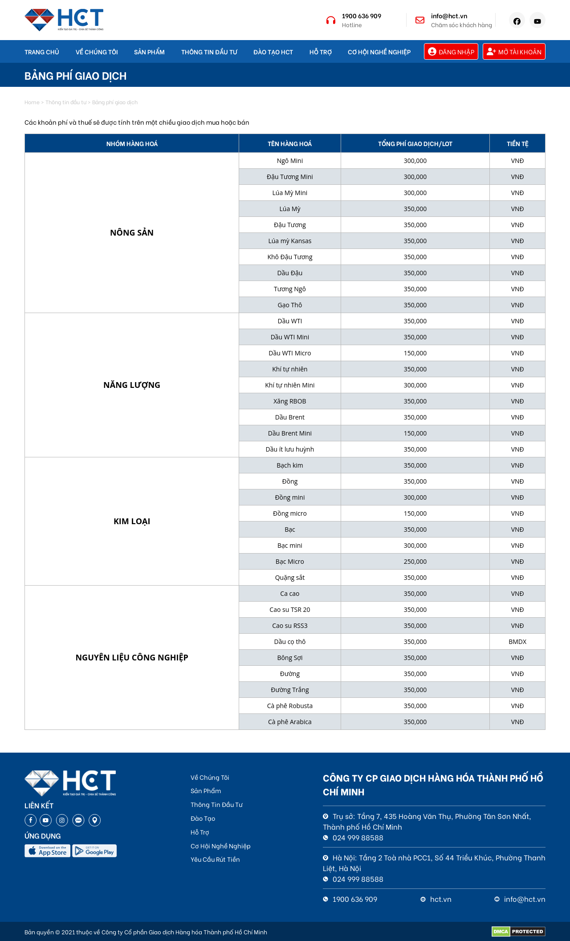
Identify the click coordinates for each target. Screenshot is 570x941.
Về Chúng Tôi (210, 777)
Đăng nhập (451, 51)
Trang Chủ (41, 51)
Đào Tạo (203, 818)
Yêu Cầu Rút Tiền (215, 859)
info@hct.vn (449, 15)
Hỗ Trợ (320, 51)
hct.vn (436, 898)
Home (32, 102)
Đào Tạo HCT (273, 51)
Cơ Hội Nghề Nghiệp (379, 51)
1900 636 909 (361, 15)
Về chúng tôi (97, 51)
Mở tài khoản (514, 51)
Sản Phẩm (149, 51)
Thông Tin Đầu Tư (209, 51)
